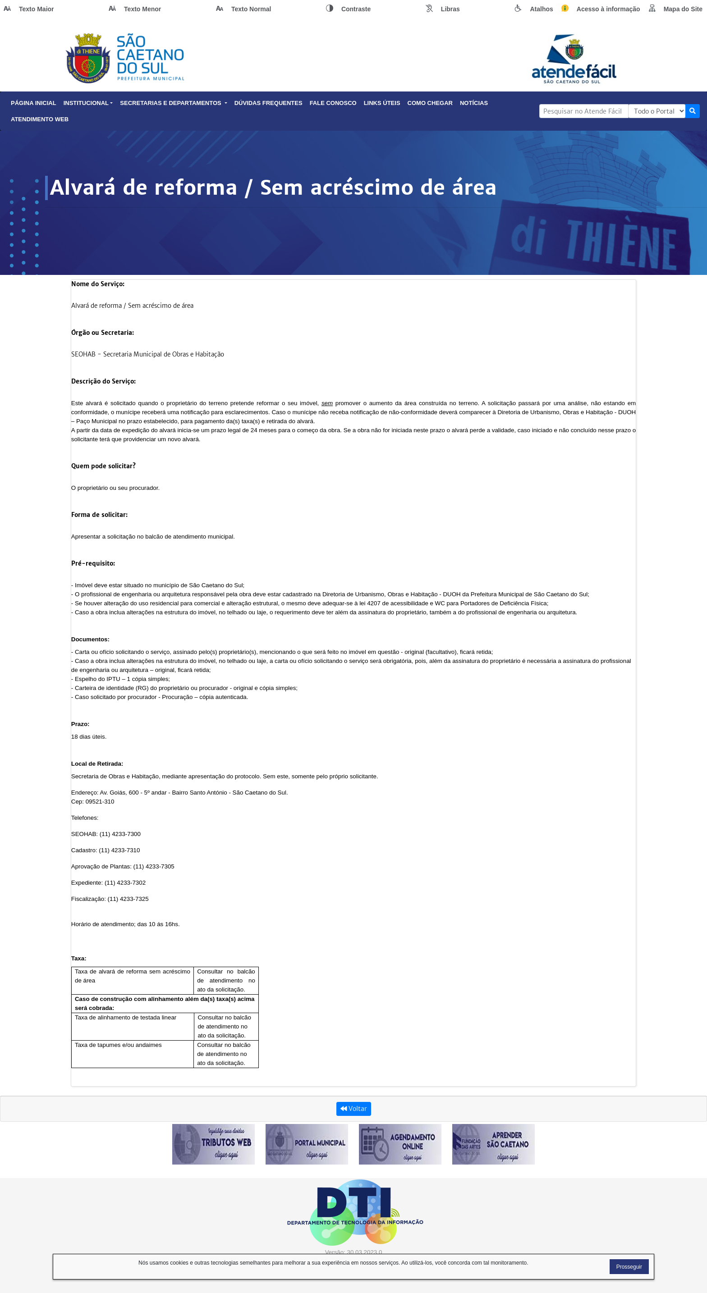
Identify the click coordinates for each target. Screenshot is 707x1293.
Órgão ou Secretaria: (102, 333)
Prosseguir (629, 1267)
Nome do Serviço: (97, 284)
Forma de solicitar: (99, 515)
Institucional (88, 103)
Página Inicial (33, 103)
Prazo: (80, 724)
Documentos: (90, 639)
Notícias (474, 103)
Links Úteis (382, 103)
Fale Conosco (333, 103)
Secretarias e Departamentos (173, 103)
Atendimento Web (40, 119)
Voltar (353, 1109)
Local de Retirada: (97, 763)
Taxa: (79, 958)
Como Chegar (430, 103)
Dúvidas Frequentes (268, 103)
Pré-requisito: (93, 563)
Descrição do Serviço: (103, 381)
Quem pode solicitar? (103, 466)
